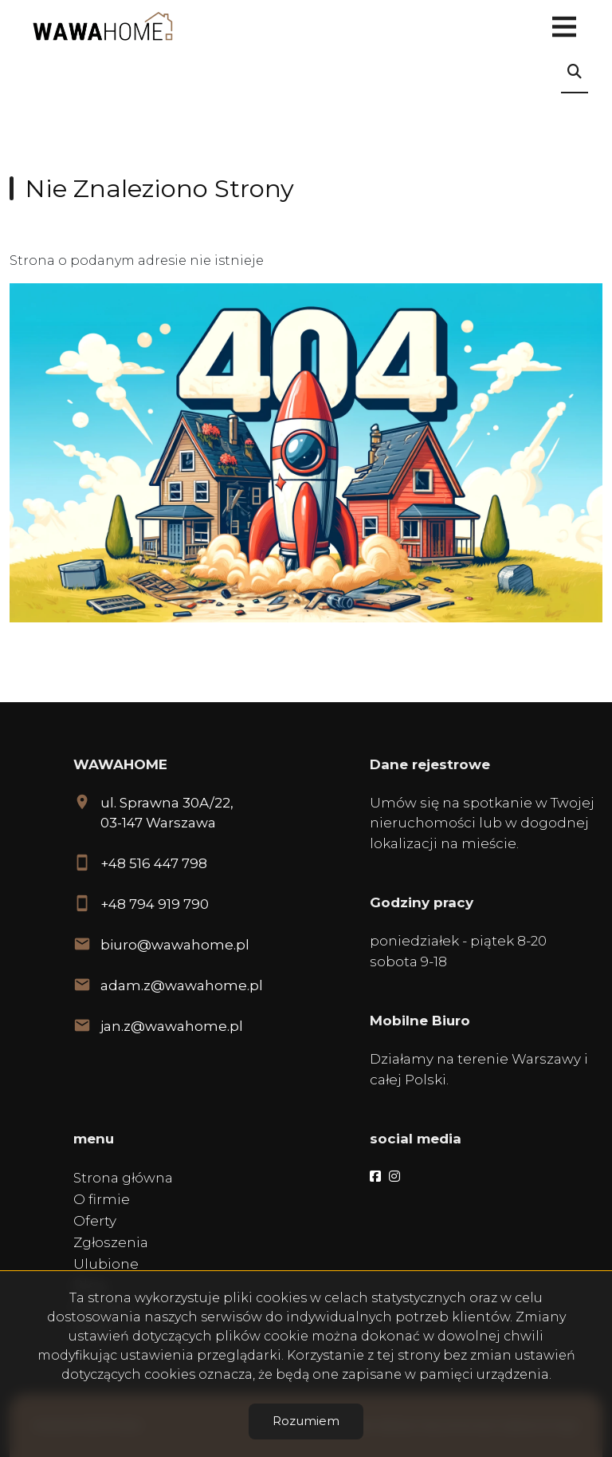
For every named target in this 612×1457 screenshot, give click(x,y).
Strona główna (123, 1178)
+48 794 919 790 (154, 904)
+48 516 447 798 (153, 863)
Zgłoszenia (110, 1242)
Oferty (94, 1221)
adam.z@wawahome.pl (181, 985)
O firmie (101, 1199)
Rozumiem (306, 1420)
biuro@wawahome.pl (174, 945)
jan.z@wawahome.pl (171, 1026)
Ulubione (106, 1264)
